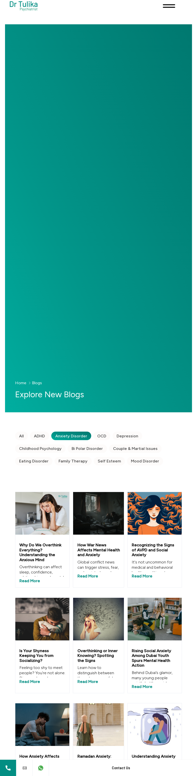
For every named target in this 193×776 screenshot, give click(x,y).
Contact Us (121, 768)
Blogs (36, 382)
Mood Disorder (144, 461)
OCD (100, 436)
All (20, 436)
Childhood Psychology (39, 448)
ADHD (38, 436)
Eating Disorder (32, 461)
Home (19, 382)
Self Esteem (108, 461)
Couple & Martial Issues (134, 448)
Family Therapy (72, 461)
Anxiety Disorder (70, 436)
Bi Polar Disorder (86, 448)
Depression (126, 436)
